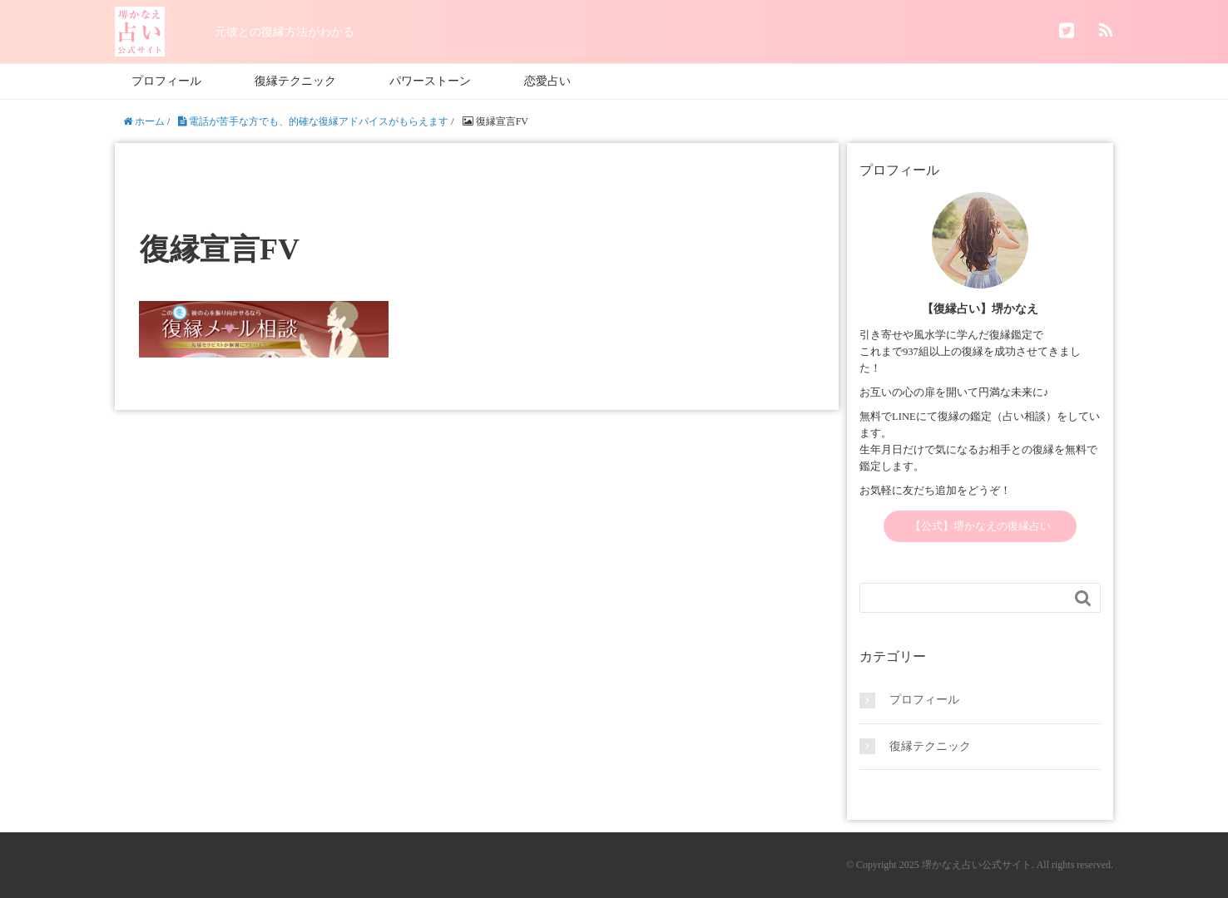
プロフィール (166, 81)
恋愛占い (547, 81)
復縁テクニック (295, 81)
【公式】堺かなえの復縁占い (980, 526)
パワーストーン (430, 81)
